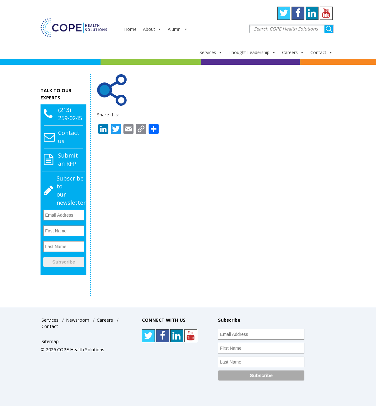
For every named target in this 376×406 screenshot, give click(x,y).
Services (210, 52)
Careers (293, 52)
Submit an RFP (68, 159)
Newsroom (77, 320)
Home (130, 29)
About (152, 29)
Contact (321, 52)
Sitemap (50, 341)
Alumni (178, 29)
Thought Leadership (252, 52)
